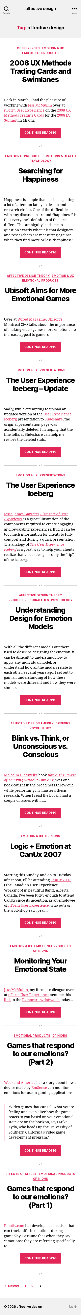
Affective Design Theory (28, 275)
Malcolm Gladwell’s (20, 775)
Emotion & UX (53, 48)
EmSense (39, 1087)
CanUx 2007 (61, 880)
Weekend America (19, 1082)
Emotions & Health (60, 156)
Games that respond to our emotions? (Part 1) (40, 1196)
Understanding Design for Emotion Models (40, 618)
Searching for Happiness (40, 174)
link (7, 1000)
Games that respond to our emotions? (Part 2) (40, 1053)
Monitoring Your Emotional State (40, 965)
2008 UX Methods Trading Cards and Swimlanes (40, 71)
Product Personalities (28, 600)
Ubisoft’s (55, 319)
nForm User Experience (24, 110)
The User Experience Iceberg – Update (40, 384)
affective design (40, 8)
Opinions (62, 723)
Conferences (28, 48)
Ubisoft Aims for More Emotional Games (40, 294)
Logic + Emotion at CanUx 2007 (40, 850)
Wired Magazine (31, 319)
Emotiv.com (14, 1226)
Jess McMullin (40, 105)
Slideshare (54, 419)
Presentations (52, 370)
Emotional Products (40, 53)
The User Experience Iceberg (40, 489)
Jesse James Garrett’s (21, 514)
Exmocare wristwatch (41, 1000)
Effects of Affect (21, 1174)
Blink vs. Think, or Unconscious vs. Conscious (40, 746)
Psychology (40, 160)
